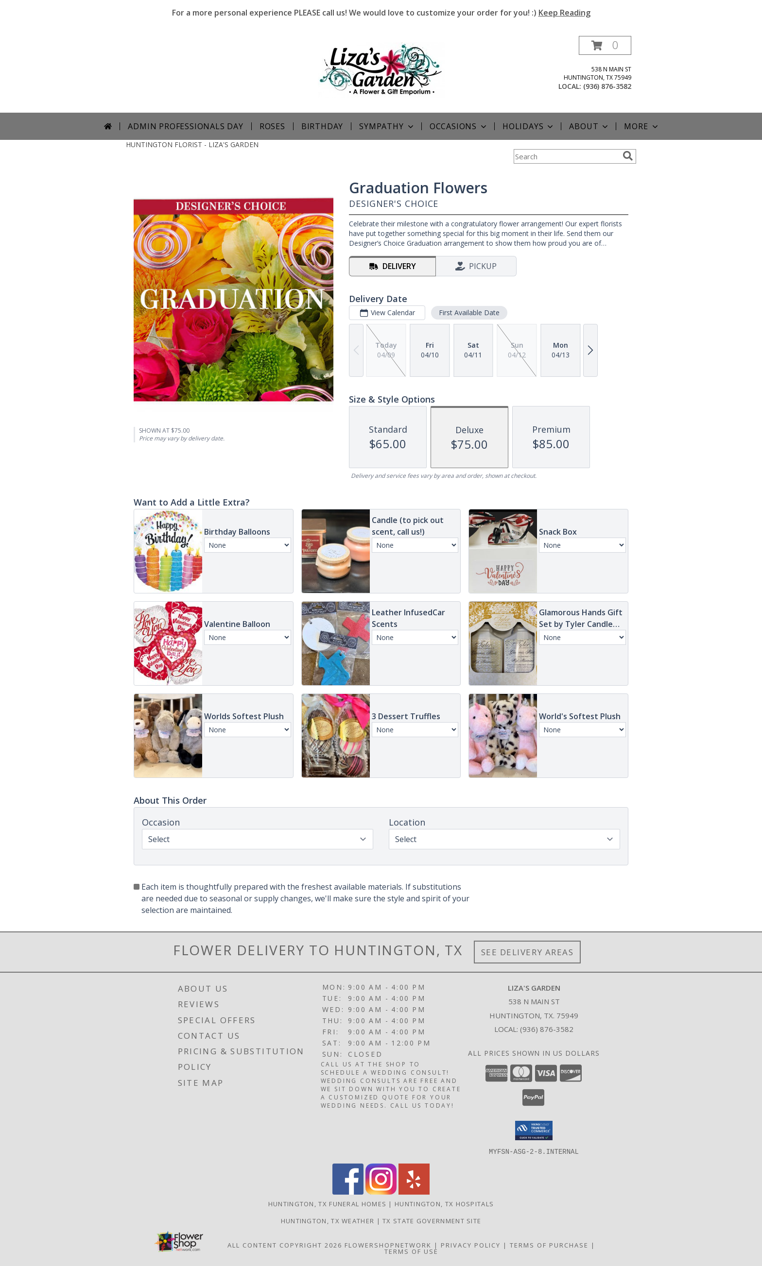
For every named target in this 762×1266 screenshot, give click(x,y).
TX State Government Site (431, 1220)
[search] (628, 156)
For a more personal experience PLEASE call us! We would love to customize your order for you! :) (381, 12)
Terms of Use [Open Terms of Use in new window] (411, 1251)
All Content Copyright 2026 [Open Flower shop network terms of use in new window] (284, 1244)
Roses (272, 126)
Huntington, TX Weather (328, 1220)
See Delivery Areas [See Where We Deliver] (527, 952)
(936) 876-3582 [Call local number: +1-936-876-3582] (607, 86)
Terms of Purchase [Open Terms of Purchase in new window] (549, 1244)
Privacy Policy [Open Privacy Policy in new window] (471, 1244)
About (589, 126)
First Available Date (469, 312)
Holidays (528, 126)
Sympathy (387, 126)
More (641, 126)
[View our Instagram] (381, 1191)
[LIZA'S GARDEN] (381, 69)
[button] (605, 45)
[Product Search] (566, 156)
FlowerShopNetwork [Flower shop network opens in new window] (388, 1244)
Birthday (322, 126)
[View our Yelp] (414, 1191)
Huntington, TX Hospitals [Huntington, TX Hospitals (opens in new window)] (444, 1203)
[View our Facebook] (348, 1191)
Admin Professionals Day (185, 126)
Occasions (459, 126)
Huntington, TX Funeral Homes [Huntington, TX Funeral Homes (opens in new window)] (327, 1203)
